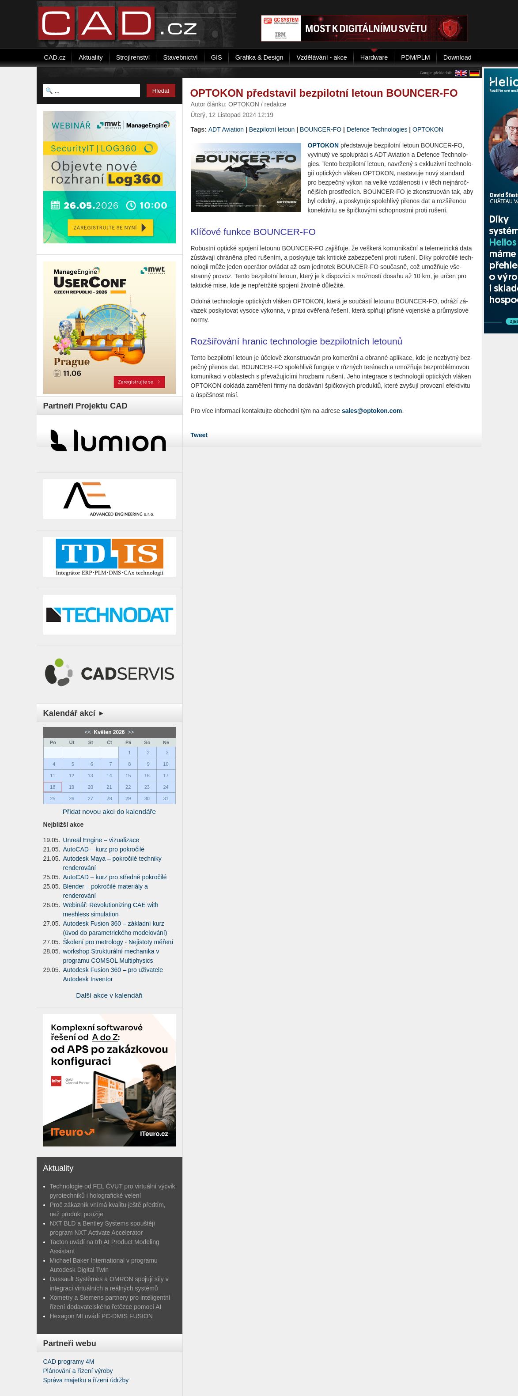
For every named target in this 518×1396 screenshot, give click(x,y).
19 (71, 787)
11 (52, 775)
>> (130, 732)
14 (109, 775)
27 (90, 798)
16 (147, 775)
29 (128, 798)
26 (71, 798)
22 (128, 787)
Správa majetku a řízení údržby (86, 1380)
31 (165, 798)
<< (88, 732)
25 (52, 798)
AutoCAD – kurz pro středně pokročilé (115, 877)
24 (165, 787)
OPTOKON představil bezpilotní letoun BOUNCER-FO (324, 93)
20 (90, 787)
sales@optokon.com (372, 410)
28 (109, 798)
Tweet (199, 435)
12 (71, 775)
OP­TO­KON (427, 129)
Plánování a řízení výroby (78, 1370)
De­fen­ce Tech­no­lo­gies (377, 129)
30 (147, 798)
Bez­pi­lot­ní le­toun (272, 129)
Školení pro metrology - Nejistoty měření (118, 942)
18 (52, 787)
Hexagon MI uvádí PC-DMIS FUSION (101, 1316)
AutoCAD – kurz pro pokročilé (103, 849)
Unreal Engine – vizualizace (101, 840)
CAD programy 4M (69, 1361)
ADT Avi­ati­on (226, 129)
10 (165, 764)
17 (165, 775)
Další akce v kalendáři (109, 995)
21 (109, 787)
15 (128, 775)
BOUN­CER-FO (320, 129)
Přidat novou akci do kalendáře (109, 811)
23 (147, 787)
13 (90, 775)
